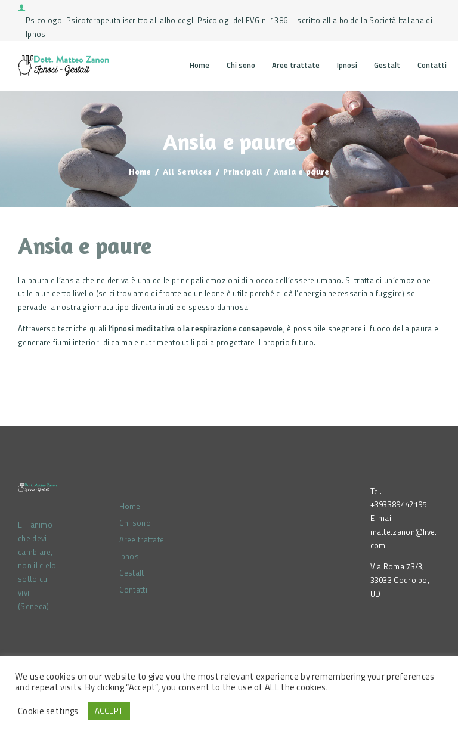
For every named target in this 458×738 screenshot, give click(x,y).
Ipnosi (130, 556)
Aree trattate (142, 539)
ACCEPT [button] (109, 711)
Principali (242, 171)
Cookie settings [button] (48, 711)
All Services (187, 171)
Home (140, 171)
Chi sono (135, 523)
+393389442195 (398, 504)
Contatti (133, 590)
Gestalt (131, 573)
